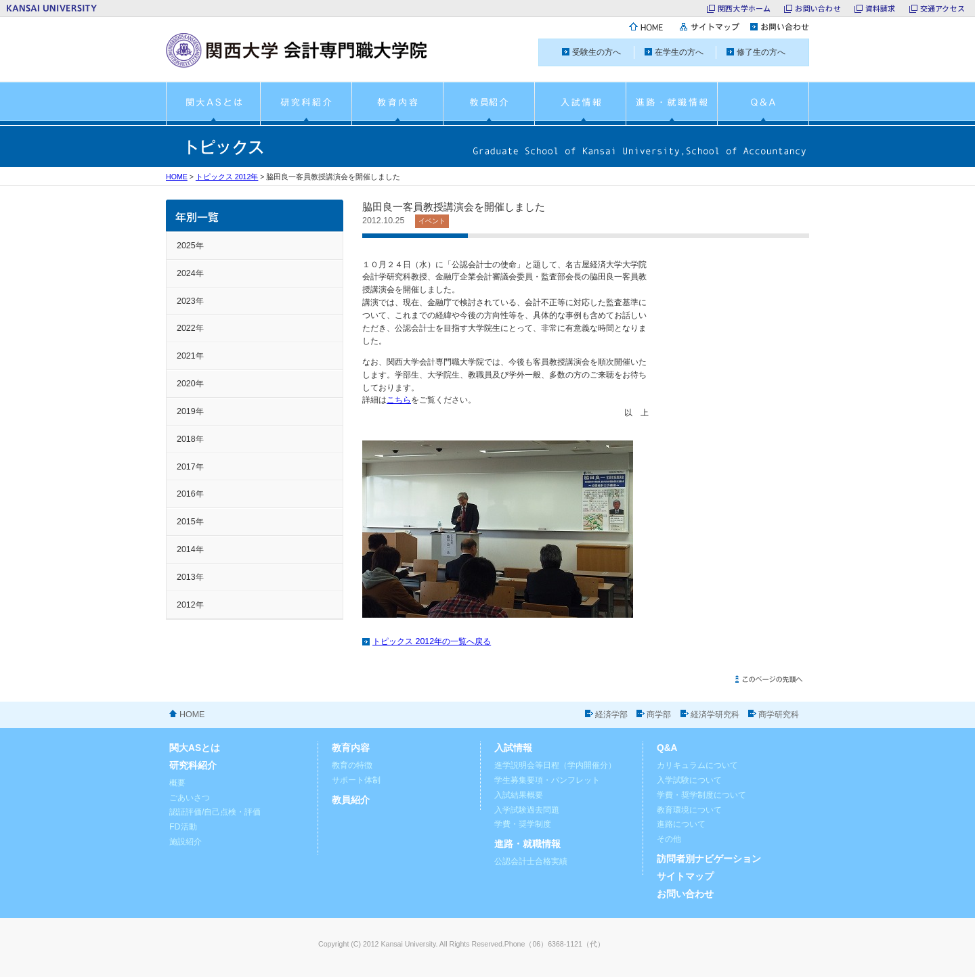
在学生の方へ (679, 52)
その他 (669, 839)
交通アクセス (942, 8)
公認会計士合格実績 (530, 861)
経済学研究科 (715, 714)
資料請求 (880, 8)
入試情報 (513, 748)
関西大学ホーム (744, 8)
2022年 (190, 328)
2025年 (190, 245)
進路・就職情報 (527, 844)
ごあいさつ (189, 797)
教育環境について (689, 810)
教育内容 (351, 748)
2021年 (190, 356)
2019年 (190, 411)
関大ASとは (194, 748)
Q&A (667, 748)
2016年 (190, 494)
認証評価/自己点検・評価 (215, 812)
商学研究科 (778, 714)
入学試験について (689, 780)
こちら (399, 400)
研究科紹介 (193, 765)
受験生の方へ (596, 52)
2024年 (190, 273)
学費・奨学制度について (701, 795)
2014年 (190, 549)
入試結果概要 (518, 795)
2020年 (190, 383)
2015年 (190, 521)
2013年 (190, 577)
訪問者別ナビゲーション (709, 859)
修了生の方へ (761, 52)
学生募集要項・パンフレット (547, 780)
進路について (681, 824)
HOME (177, 177)
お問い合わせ (817, 8)
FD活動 (183, 827)
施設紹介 (185, 841)
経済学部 (611, 714)
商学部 (659, 714)
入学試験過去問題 (526, 810)
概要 (177, 783)
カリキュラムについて (697, 765)
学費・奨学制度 (522, 824)
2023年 (190, 301)
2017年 (190, 467)
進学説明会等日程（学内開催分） (555, 765)
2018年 (190, 439)
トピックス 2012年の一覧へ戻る (431, 641)
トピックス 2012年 (227, 177)
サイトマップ (685, 876)
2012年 (190, 605)
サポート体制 (356, 780)
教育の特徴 (352, 765)
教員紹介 (351, 800)
